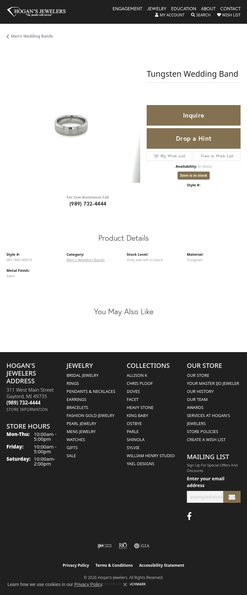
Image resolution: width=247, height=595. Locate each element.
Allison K (137, 375)
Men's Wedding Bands (32, 36)
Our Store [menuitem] (198, 375)
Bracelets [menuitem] (77, 407)
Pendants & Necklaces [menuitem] (91, 391)
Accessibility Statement (161, 565)
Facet (133, 399)
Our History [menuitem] (200, 391)
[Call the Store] (23, 402)
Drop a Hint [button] (193, 138)
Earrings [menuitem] (77, 399)
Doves (133, 391)
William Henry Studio (151, 455)
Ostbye (134, 423)
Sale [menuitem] (71, 455)
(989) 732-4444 (87, 203)
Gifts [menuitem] (72, 447)
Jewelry (156, 9)
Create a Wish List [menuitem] (206, 439)
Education (183, 9)
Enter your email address (205, 481)
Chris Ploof (140, 383)
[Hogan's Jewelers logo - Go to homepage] (39, 11)
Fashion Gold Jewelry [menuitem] (90, 415)
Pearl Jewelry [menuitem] (81, 423)
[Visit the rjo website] (123, 546)
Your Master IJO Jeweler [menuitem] (213, 383)
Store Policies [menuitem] (202, 431)
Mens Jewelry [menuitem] (81, 431)
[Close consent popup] (125, 585)
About (208, 9)
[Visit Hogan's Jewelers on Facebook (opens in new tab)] (189, 516)
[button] (170, 15)
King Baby (137, 415)
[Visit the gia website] (142, 546)
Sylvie (133, 447)
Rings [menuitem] (73, 383)
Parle (133, 431)
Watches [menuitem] (76, 439)
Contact (230, 9)
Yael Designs (140, 463)
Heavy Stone (140, 407)
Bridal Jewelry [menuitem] (82, 375)
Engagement (127, 9)
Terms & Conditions (114, 565)
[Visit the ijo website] (104, 546)
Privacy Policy (76, 565)
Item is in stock (193, 175)
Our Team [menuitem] (197, 399)
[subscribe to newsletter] (232, 497)
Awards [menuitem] (195, 407)
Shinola (135, 439)
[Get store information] (27, 409)
